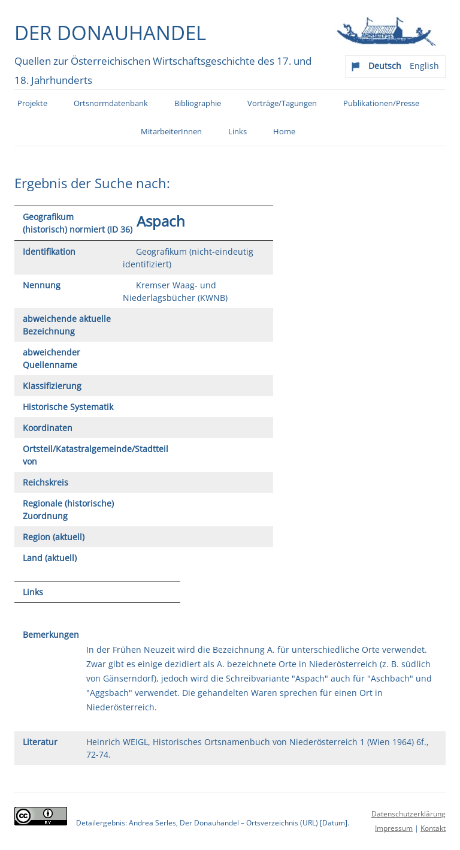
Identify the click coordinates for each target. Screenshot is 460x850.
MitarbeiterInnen (171, 131)
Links (237, 131)
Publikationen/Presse (381, 103)
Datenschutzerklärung (408, 814)
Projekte (32, 103)
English (424, 65)
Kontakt (433, 828)
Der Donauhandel (110, 32)
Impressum (394, 828)
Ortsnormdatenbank (111, 103)
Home (284, 131)
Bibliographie (197, 103)
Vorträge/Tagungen (282, 103)
